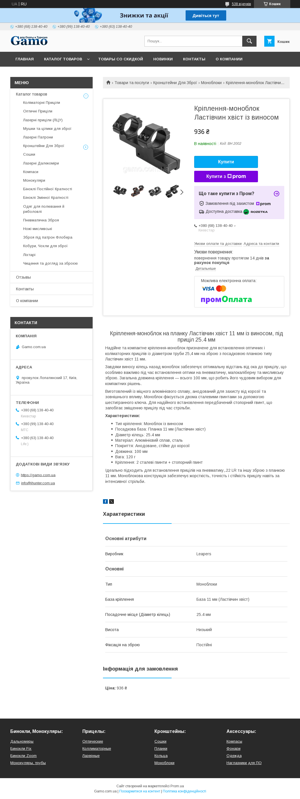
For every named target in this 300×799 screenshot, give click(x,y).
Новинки (163, 59)
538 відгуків (241, 4)
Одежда (234, 756)
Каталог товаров (63, 59)
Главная (24, 59)
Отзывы (23, 277)
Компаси (30, 172)
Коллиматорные (96, 748)
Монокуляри (34, 180)
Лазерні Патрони (38, 137)
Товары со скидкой (120, 59)
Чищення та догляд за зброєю (50, 263)
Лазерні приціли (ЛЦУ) (43, 120)
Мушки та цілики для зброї (47, 128)
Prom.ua (177, 786)
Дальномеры (21, 741)
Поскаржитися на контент (139, 791)
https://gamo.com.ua (38, 475)
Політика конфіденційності (184, 791)
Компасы (234, 741)
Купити (226, 161)
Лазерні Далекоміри (41, 163)
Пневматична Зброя (41, 220)
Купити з (226, 176)
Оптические (92, 741)
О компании (229, 59)
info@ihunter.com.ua (38, 483)
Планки (160, 748)
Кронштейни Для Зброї (175, 82)
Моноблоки (211, 82)
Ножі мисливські (37, 229)
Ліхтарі (29, 255)
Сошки (29, 154)
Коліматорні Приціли (41, 102)
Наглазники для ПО (244, 763)
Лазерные (91, 756)
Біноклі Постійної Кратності (47, 189)
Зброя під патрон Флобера (47, 237)
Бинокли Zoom (23, 756)
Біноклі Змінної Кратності (45, 197)
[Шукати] (249, 41)
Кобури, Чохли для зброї (45, 246)
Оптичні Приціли (37, 111)
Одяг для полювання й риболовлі (43, 209)
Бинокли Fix (20, 748)
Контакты (194, 59)
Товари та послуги (131, 82)
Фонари (234, 748)
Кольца (161, 756)
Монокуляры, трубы (28, 763)
